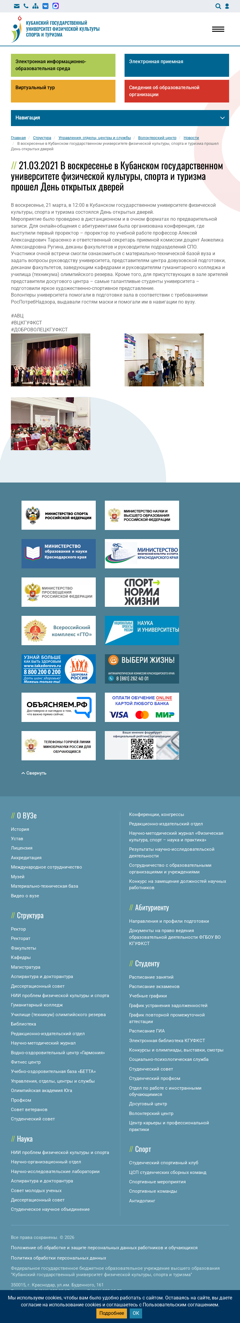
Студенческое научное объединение (50, 1209)
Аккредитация (26, 857)
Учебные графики (148, 996)
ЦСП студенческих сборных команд (167, 1172)
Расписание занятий (151, 977)
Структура (30, 914)
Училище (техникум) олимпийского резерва (58, 1014)
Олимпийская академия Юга (41, 1090)
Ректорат (20, 938)
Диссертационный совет (38, 986)
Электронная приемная (156, 61)
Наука (25, 1138)
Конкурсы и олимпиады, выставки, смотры (176, 1050)
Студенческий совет (33, 1119)
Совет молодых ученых (36, 1190)
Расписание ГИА (147, 1031)
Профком (21, 1100)
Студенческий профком (154, 1078)
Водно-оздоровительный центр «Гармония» (58, 1052)
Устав (17, 838)
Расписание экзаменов (154, 986)
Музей (18, 876)
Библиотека (23, 1024)
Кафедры (21, 957)
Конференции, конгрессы (156, 814)
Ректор (18, 929)
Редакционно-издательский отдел (48, 1033)
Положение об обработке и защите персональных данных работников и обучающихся (104, 1247)
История (20, 829)
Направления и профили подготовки (169, 921)
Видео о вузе (25, 896)
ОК (136, 1313)
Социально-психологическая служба (168, 1059)
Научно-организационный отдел (46, 1162)
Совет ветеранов (29, 1109)
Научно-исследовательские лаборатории (55, 1171)
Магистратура (25, 967)
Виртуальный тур (35, 87)
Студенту (147, 962)
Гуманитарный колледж (37, 1005)
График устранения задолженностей (168, 1005)
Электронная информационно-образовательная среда (50, 65)
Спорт (143, 1148)
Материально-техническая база (44, 886)
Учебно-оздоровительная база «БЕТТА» (53, 1071)
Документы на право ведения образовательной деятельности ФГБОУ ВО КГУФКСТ (175, 937)
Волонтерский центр (151, 1113)
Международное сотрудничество (46, 867)
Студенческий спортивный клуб (163, 1162)
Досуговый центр (148, 1104)
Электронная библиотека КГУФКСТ (167, 1040)
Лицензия (21, 848)
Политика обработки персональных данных (58, 1258)
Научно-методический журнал (43, 1043)
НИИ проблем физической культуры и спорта (60, 995)
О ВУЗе (27, 815)
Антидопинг (142, 1201)
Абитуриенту (152, 907)
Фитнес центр (26, 1062)
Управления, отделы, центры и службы (53, 1081)
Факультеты (23, 948)
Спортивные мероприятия (157, 1182)
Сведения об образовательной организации (164, 91)
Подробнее (111, 1313)
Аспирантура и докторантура (42, 976)
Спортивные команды (153, 1191)
